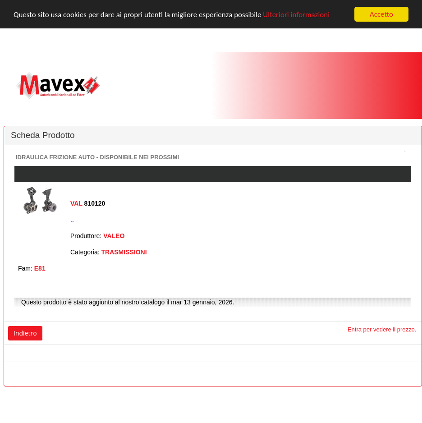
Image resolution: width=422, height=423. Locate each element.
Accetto (381, 14)
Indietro (25, 333)
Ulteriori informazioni (296, 14)
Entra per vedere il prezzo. (382, 329)
